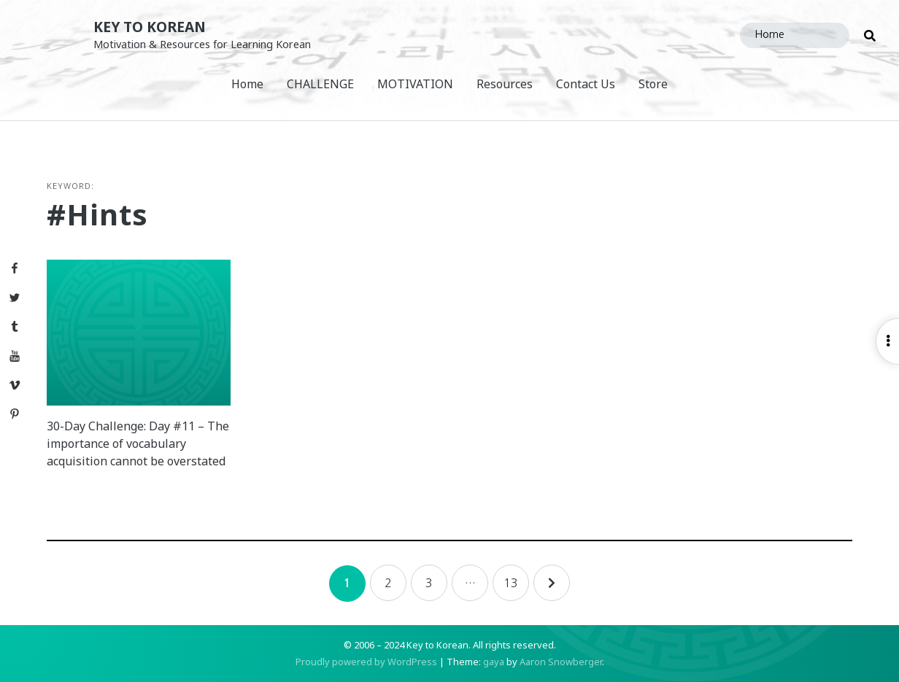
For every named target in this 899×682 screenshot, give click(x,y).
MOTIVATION (415, 84)
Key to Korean (149, 26)
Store (653, 84)
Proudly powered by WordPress (366, 661)
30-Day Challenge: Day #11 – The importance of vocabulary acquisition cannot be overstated (138, 443)
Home (247, 84)
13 (510, 583)
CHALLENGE (320, 84)
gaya (493, 661)
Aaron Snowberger (561, 661)
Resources (504, 84)
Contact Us (585, 84)
